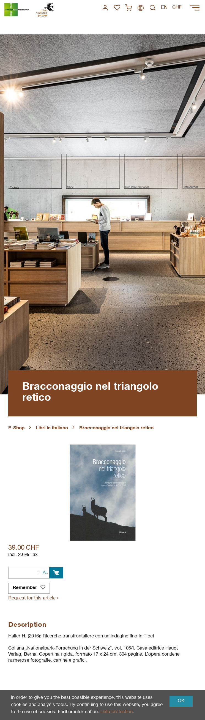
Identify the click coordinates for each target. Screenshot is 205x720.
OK (181, 701)
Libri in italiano (52, 428)
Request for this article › (33, 598)
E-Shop (16, 428)
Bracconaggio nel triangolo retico (116, 428)
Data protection (116, 712)
